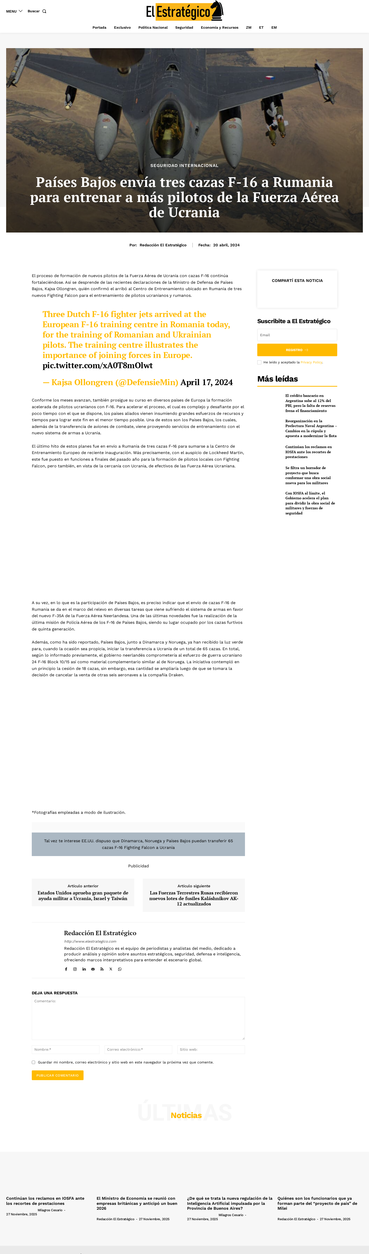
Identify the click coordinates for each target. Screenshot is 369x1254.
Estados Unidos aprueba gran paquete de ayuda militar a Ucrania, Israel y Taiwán (83, 895)
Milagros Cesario (50, 1210)
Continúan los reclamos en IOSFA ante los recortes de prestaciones (308, 451)
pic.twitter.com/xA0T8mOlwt (98, 365)
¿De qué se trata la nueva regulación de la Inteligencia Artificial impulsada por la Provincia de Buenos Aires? (229, 1203)
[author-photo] (21, 1210)
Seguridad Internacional (184, 165)
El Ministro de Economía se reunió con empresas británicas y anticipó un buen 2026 (137, 1203)
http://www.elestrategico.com (90, 941)
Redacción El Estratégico (163, 245)
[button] (38, 11)
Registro (297, 349)
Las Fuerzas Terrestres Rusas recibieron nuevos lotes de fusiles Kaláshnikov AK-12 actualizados (193, 898)
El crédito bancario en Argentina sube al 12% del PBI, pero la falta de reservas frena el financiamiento (310, 403)
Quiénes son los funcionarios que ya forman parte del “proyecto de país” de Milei (317, 1203)
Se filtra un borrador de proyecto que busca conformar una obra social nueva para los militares (308, 475)
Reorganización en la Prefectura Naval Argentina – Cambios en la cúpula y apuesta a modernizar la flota (311, 428)
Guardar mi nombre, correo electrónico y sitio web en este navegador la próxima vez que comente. (126, 1062)
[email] (297, 335)
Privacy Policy (311, 362)
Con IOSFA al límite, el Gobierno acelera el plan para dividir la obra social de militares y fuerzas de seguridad (310, 503)
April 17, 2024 (206, 382)
